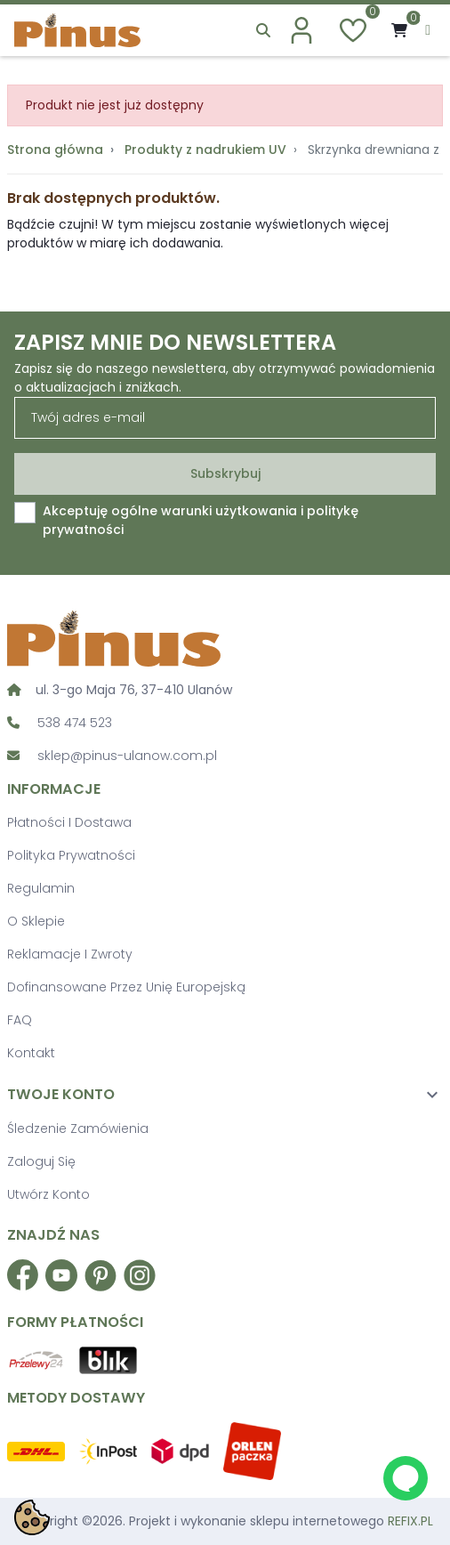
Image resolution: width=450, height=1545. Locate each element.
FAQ (19, 1020)
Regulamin (41, 888)
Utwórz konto (48, 1194)
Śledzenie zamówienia (78, 1128)
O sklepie (36, 921)
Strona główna (55, 149)
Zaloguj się (41, 1161)
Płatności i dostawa (69, 822)
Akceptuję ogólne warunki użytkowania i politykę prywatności (200, 520)
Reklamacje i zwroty (70, 954)
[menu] (428, 30)
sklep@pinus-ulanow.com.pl (127, 755)
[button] (263, 30)
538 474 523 (74, 723)
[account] (301, 30)
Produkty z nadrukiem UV (205, 149)
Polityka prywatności (71, 855)
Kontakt (31, 1053)
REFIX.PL (410, 1521)
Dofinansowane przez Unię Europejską (126, 987)
